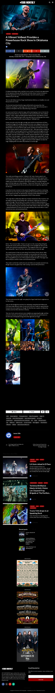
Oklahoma (12, 422)
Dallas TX (42, 416)
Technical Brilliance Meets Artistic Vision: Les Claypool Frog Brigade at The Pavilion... (40, 489)
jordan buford (9, 420)
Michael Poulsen (42, 420)
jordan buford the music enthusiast (22, 420)
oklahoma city (19, 422)
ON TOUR (41, 459)
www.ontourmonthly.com (23, 424)
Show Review (44, 422)
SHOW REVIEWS (15, 33)
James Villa (9, 46)
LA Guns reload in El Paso (40, 464)
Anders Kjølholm (14, 416)
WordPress (43, 690)
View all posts (16, 437)
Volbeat (14, 424)
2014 (7, 416)
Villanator (8, 424)
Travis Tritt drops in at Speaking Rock (39, 512)
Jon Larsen (39, 418)
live (32, 420)
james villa (8, 418)
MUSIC (37, 459)
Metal (35, 420)
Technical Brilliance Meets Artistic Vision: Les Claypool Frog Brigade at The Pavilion (30, 541)
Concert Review (33, 482)
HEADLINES (8, 33)
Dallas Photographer (33, 416)
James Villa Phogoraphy (18, 418)
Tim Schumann (34, 475)
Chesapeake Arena (23, 416)
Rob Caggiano (36, 422)
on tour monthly (27, 422)
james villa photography (30, 418)
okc (7, 422)
